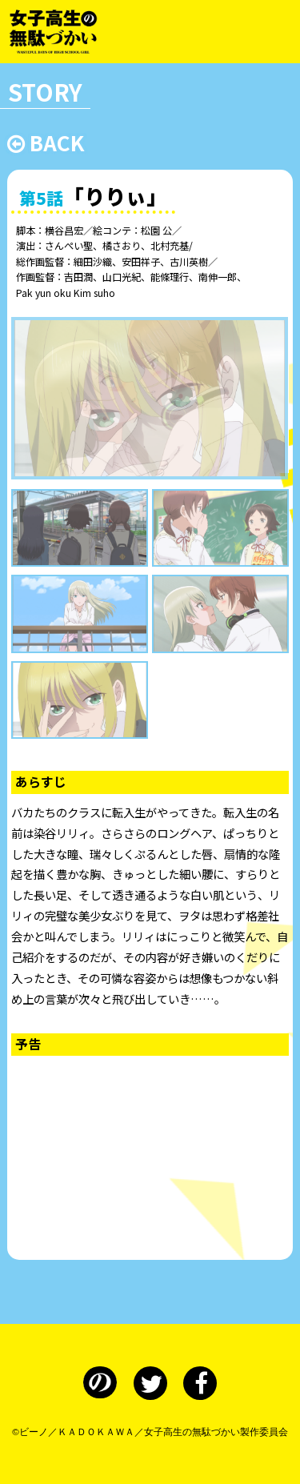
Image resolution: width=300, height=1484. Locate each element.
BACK (45, 142)
